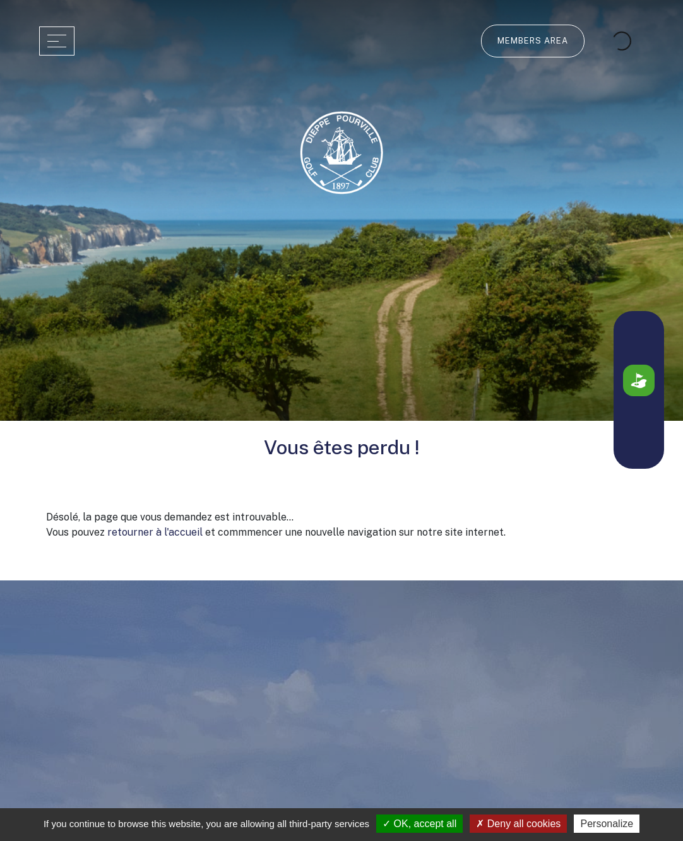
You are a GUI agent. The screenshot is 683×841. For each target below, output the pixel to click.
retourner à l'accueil (155, 532)
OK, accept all (419, 823)
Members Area (532, 40)
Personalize (606, 823)
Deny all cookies (518, 823)
